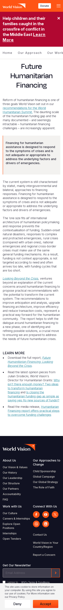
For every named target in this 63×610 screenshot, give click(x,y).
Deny (17, 604)
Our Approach (30, 53)
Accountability (12, 494)
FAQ (5, 499)
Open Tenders (12, 538)
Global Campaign (44, 476)
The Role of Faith (43, 487)
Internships (9, 533)
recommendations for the (20, 108)
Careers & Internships (16, 518)
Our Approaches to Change (46, 462)
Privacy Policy (17, 596)
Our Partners (11, 488)
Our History (10, 472)
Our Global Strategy (45, 482)
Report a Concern (44, 554)
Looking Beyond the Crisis (20, 278)
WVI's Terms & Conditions (35, 582)
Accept (45, 604)
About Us (9, 460)
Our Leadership (12, 478)
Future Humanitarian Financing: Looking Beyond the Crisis (30, 362)
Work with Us (12, 506)
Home (7, 53)
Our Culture (10, 513)
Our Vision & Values (15, 467)
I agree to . (28, 582)
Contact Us (40, 534)
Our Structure (11, 483)
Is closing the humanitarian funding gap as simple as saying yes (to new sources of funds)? (33, 396)
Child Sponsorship (44, 471)
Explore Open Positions (11, 526)
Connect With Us (45, 506)
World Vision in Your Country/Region (45, 544)
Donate (44, 5)
